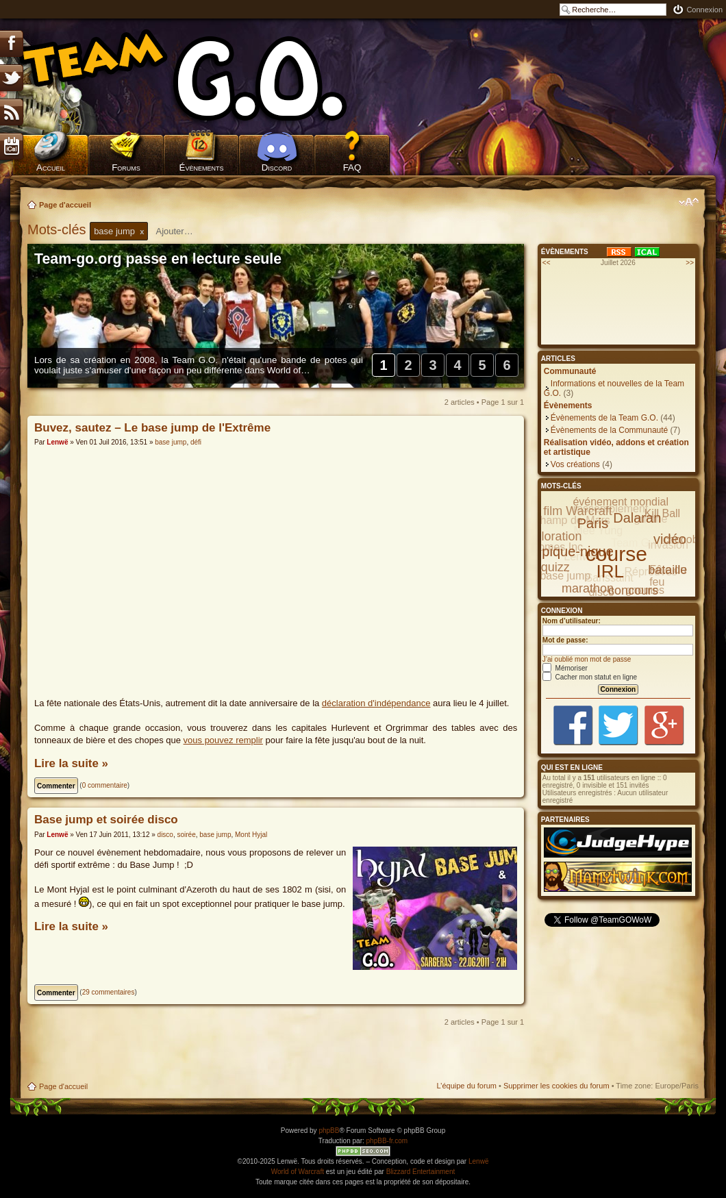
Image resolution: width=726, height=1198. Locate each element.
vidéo (669, 539)
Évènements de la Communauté (609, 430)
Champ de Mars (571, 520)
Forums (126, 167)
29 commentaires (108, 992)
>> (690, 262)
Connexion (704, 9)
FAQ (352, 167)
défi (195, 442)
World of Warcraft (297, 1171)
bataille (667, 570)
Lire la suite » (71, 763)
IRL (610, 571)
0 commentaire (104, 785)
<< (546, 262)
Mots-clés (58, 229)
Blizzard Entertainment (420, 1171)
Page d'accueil (65, 205)
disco (165, 834)
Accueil (50, 167)
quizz (555, 567)
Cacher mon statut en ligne (589, 677)
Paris (593, 523)
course (616, 553)
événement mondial (620, 502)
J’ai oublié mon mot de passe (586, 659)
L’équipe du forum (466, 1086)
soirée (186, 834)
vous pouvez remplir (223, 740)
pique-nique (578, 551)
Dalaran (637, 517)
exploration (551, 536)
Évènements (201, 167)
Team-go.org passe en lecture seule (157, 259)
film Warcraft (577, 511)
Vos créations (575, 464)
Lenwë (57, 442)
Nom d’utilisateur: (571, 621)
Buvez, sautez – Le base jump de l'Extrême (152, 427)
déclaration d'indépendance (376, 703)
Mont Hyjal (251, 834)
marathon (588, 588)
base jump (170, 442)
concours (633, 590)
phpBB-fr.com (387, 1141)
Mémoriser (565, 668)
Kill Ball (662, 513)
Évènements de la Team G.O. (604, 418)
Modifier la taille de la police (689, 202)
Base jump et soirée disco (106, 819)
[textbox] (182, 231)
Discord (277, 167)
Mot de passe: (565, 640)
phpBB (328, 1130)
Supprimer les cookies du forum (556, 1086)
